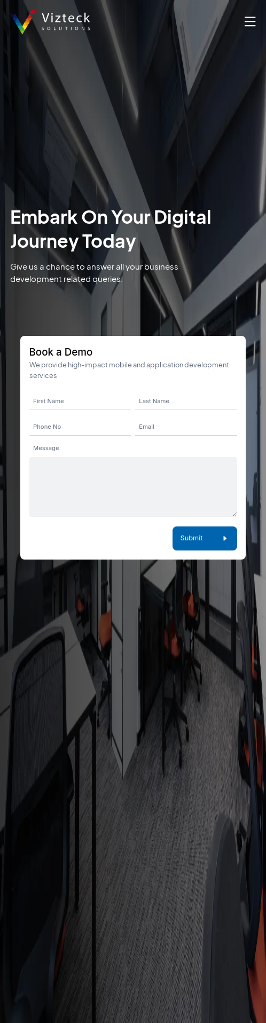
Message (46, 448)
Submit (204, 538)
